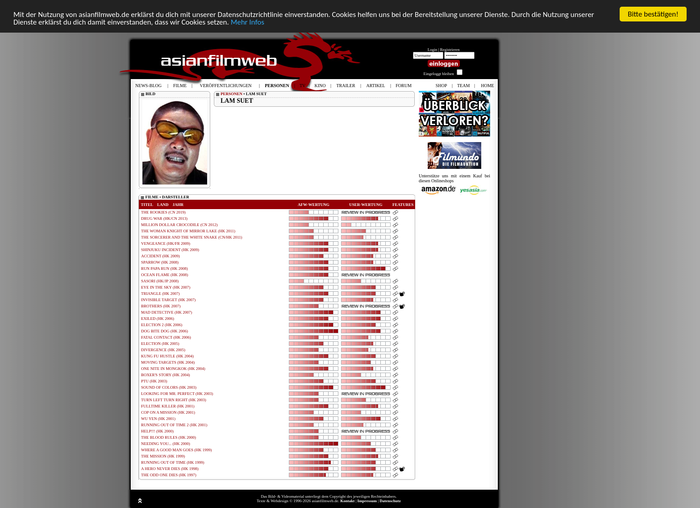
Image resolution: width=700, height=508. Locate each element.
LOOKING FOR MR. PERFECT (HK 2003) (177, 393)
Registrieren (450, 49)
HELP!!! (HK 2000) (157, 431)
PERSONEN (231, 94)
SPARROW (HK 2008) (160, 262)
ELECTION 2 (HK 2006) (161, 325)
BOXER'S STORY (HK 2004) (165, 375)
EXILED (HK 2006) (157, 318)
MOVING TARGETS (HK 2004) (168, 362)
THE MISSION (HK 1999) (163, 456)
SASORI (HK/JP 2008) (160, 281)
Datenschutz (390, 501)
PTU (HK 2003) (154, 381)
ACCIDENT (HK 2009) (160, 256)
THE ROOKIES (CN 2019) (163, 212)
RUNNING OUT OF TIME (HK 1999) (172, 462)
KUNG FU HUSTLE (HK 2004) (167, 356)
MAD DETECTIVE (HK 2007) (166, 312)
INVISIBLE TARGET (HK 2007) (168, 300)
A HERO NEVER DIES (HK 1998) (170, 468)
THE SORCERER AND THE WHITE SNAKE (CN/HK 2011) (191, 237)
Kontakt (347, 501)
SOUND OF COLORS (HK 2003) (168, 387)
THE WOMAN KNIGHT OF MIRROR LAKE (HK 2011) (188, 231)
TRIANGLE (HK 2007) (160, 293)
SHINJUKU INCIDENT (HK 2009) (170, 250)
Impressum (367, 501)
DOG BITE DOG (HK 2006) (164, 331)
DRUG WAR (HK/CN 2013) (164, 218)
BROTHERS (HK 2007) (161, 306)
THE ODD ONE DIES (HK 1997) (168, 475)
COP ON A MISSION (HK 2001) (168, 412)
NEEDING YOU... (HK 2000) (165, 443)
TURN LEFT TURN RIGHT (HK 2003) (173, 400)
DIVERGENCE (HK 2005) (163, 350)
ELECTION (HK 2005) (160, 343)
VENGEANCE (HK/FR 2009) (165, 243)
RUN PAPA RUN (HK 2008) (164, 268)
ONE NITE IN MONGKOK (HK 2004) (173, 368)
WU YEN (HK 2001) (158, 418)
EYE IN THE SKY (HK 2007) (165, 287)
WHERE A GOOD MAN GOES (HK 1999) (176, 450)
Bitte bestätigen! (653, 14)
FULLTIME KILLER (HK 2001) (167, 406)
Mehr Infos (247, 22)
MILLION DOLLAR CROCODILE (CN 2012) (179, 225)
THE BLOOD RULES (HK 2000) (168, 437)
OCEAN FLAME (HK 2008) (164, 275)
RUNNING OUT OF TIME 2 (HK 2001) (174, 425)
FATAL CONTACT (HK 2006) (166, 337)
